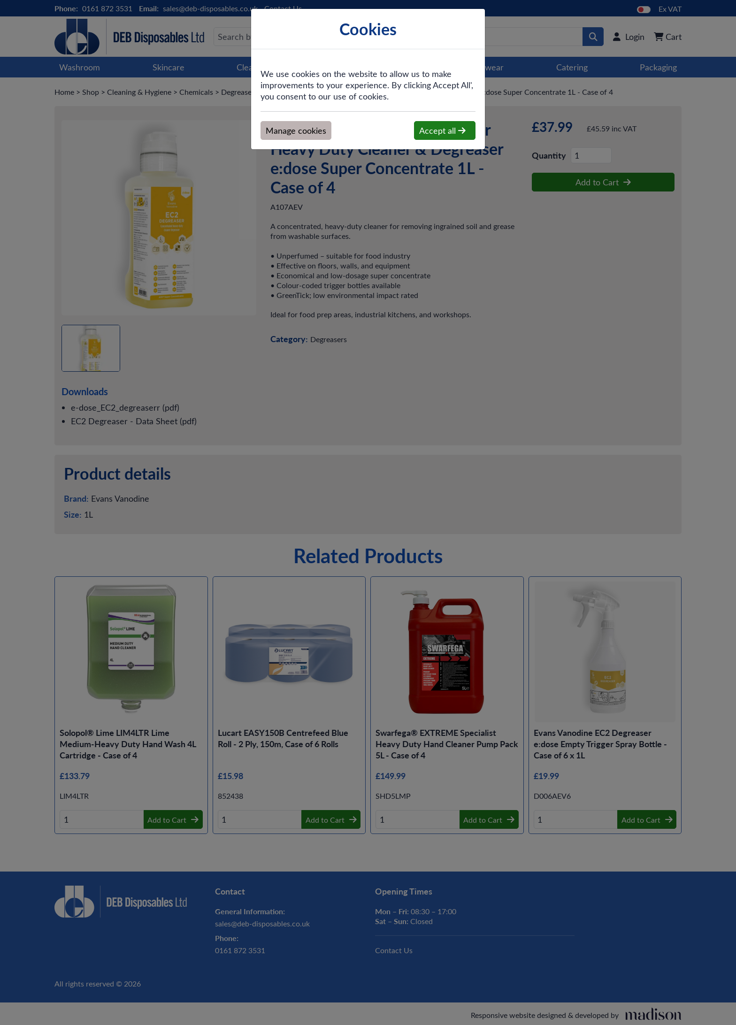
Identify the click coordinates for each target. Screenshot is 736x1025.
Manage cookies (296, 130)
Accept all (442, 130)
